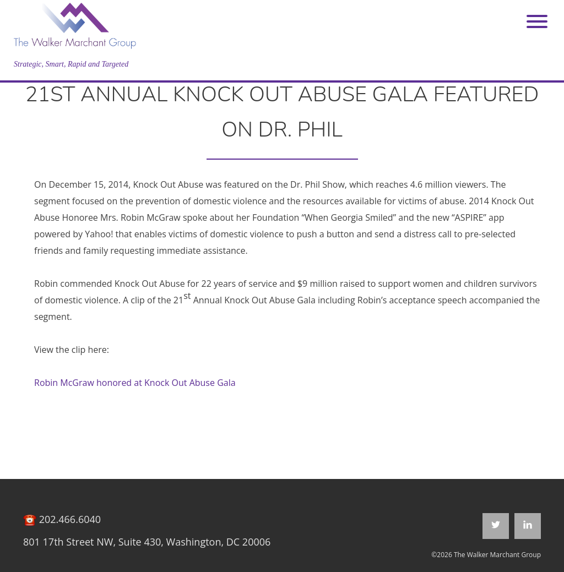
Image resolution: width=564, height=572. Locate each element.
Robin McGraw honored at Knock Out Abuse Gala (135, 383)
